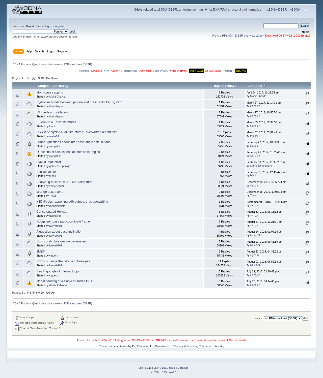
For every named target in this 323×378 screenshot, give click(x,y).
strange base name (49, 192)
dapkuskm (55, 215)
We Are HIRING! (222, 35)
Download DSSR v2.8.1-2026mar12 (287, 35)
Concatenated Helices (51, 211)
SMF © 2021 (161, 367)
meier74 (54, 136)
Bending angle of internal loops (57, 271)
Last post (257, 86)
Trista (52, 195)
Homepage (228, 70)
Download (96, 70)
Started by (60, 86)
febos (52, 175)
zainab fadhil (56, 185)
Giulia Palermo (58, 285)
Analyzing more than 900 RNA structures (64, 182)
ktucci (52, 126)
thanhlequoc (56, 106)
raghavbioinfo (57, 205)
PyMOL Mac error (48, 162)
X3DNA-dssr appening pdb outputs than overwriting (72, 201)
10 (42, 78)
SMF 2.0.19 (145, 367)
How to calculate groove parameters (61, 241)
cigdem (53, 255)
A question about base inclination (59, 231)
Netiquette (84, 70)
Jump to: (258, 318)
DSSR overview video (249, 35)
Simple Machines (178, 367)
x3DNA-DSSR (167, 9)
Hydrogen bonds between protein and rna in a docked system (79, 102)
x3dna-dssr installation (52, 112)
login (48, 26)
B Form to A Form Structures (56, 122)
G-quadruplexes (129, 70)
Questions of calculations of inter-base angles (68, 152)
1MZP (40, 251)
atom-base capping (49, 92)
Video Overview (178, 70)
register (60, 26)
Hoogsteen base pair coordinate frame (63, 221)
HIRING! (241, 70)
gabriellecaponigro (60, 166)
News (107, 70)
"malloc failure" (46, 172)
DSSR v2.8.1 (196, 70)
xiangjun (255, 105)
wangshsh (55, 146)
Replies (218, 86)
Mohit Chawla (57, 96)
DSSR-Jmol (145, 70)
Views (231, 86)
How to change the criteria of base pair (63, 261)
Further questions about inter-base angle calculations (73, 142)
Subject (44, 86)
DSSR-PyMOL (160, 70)
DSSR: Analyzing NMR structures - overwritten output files (76, 132)
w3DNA (294, 9)
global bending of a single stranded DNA (64, 281)
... (25, 78)
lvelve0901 (55, 225)
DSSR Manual (212, 70)
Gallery (115, 70)
